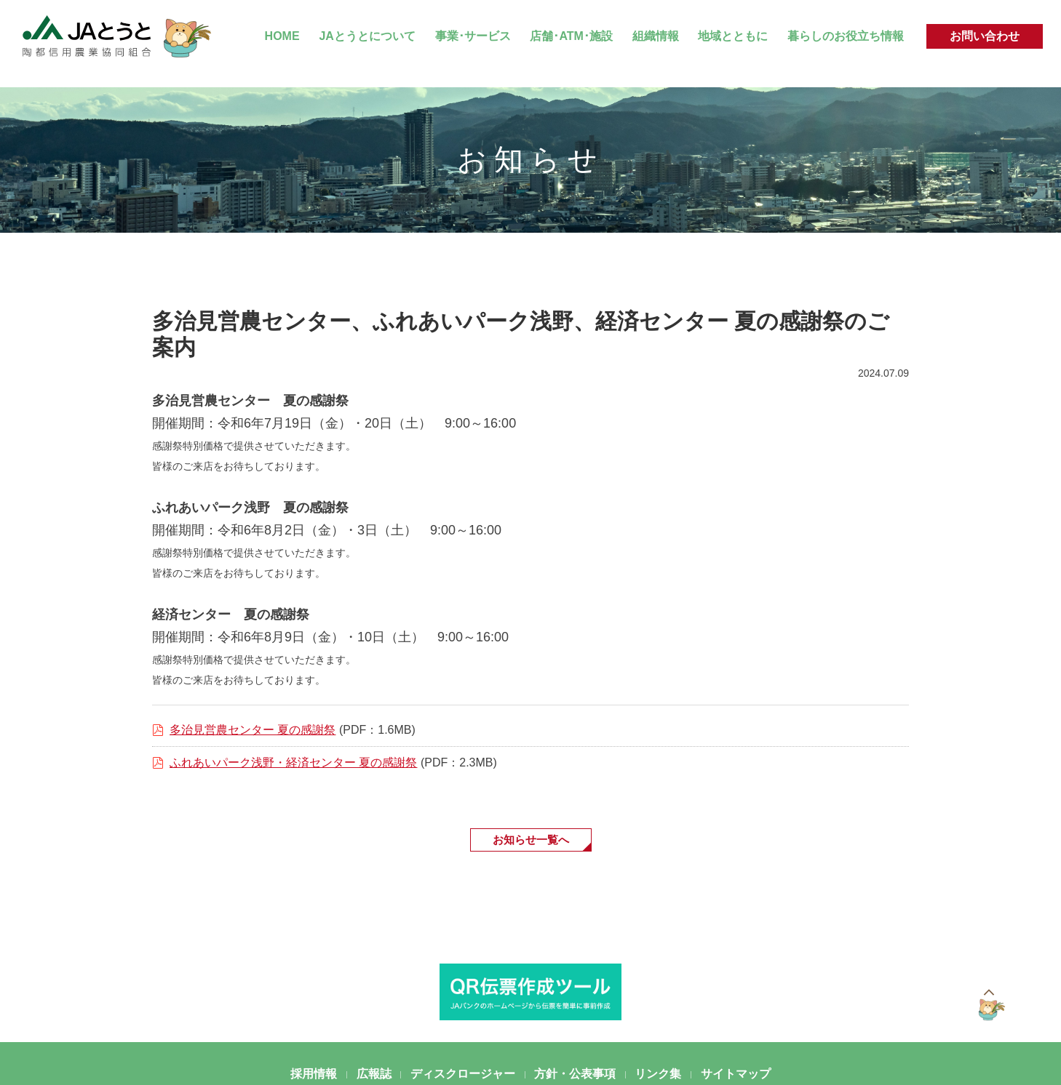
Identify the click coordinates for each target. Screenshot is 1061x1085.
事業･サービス (473, 36)
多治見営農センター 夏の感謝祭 (252, 730)
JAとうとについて (367, 36)
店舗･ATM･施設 (571, 36)
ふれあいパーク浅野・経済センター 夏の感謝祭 (293, 762)
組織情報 (655, 36)
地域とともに (733, 36)
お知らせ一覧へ (530, 840)
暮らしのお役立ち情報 (845, 36)
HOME (282, 36)
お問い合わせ (985, 36)
